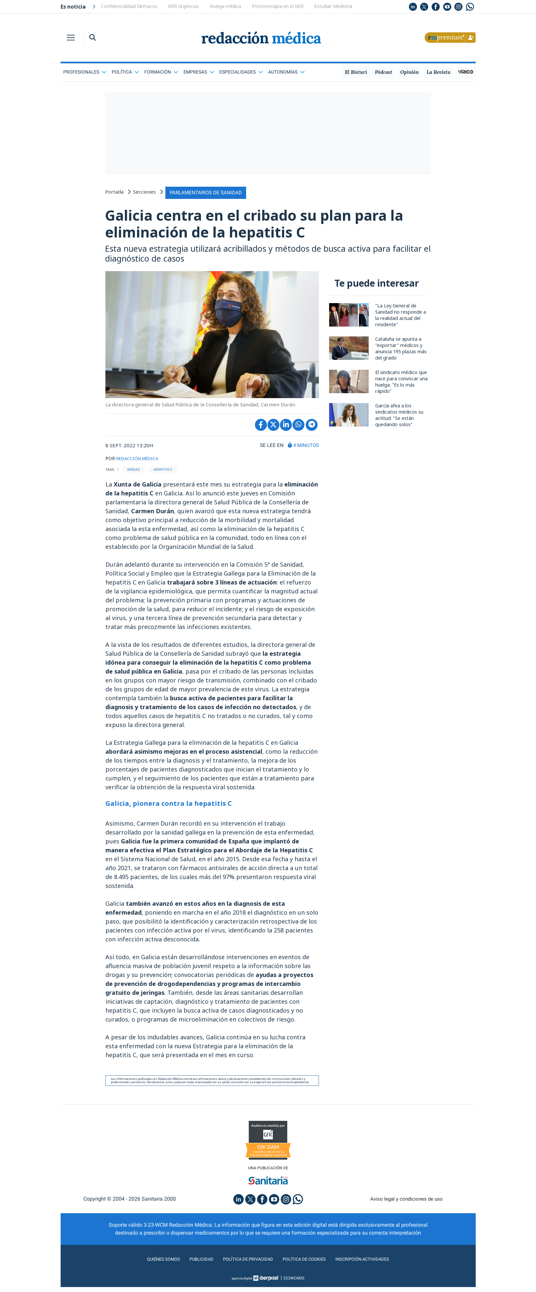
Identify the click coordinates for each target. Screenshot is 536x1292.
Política (125, 72)
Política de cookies (307, 1264)
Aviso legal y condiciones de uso (406, 1204)
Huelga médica (225, 6)
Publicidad (192, 1264)
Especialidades (241, 72)
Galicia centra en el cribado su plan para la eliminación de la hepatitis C (253, 225)
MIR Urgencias (183, 6)
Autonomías (286, 72)
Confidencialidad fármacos (129, 6)
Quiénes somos (150, 1264)
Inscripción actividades (373, 1264)
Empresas (198, 72)
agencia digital (242, 1283)
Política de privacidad (243, 1264)
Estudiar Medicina (333, 6)
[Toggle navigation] (71, 37)
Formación (161, 72)
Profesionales (84, 72)
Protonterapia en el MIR (278, 6)
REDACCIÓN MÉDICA (140, 462)
